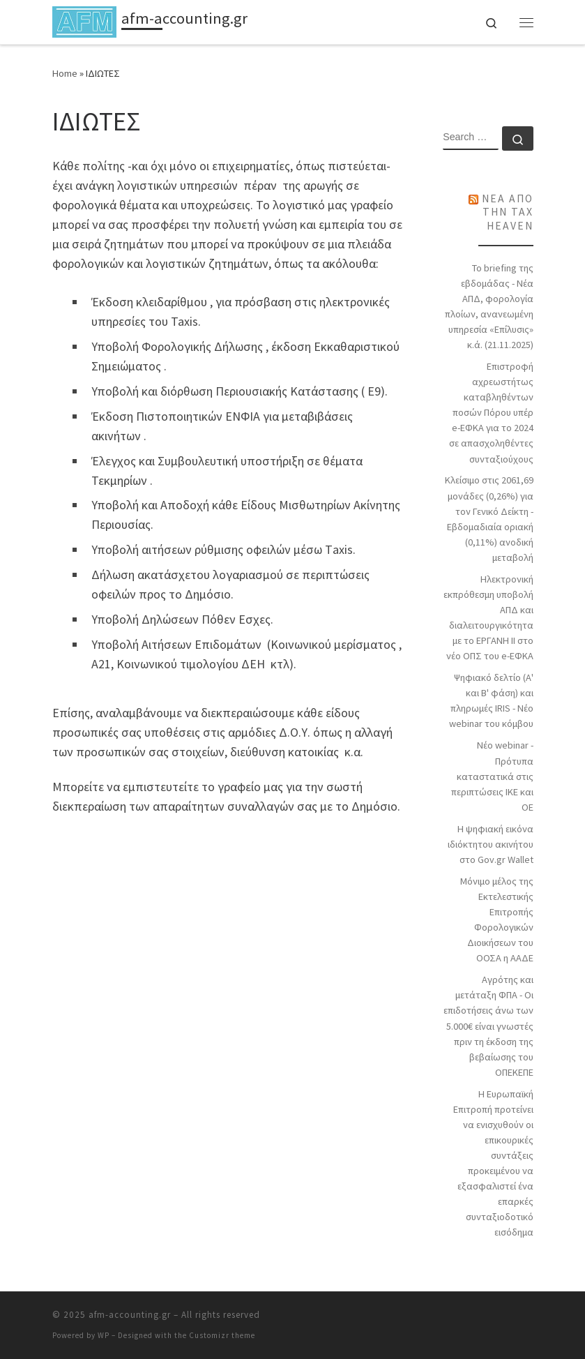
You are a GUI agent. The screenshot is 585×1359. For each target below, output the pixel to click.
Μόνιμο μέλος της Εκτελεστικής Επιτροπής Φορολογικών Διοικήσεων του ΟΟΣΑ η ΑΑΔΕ (496, 919)
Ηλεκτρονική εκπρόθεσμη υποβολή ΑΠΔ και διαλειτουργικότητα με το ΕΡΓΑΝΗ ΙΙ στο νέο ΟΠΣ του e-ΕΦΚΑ (488, 617)
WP (103, 1335)
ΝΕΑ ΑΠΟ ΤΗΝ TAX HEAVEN (507, 212)
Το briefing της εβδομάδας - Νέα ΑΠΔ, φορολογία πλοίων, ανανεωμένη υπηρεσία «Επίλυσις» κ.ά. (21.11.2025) (489, 306)
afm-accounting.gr (130, 1315)
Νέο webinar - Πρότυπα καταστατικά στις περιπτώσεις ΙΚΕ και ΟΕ (492, 776)
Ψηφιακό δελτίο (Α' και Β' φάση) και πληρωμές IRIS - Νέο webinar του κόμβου (491, 700)
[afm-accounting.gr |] (84, 20)
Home (64, 73)
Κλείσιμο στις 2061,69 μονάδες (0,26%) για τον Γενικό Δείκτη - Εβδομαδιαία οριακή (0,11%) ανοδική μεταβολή (489, 518)
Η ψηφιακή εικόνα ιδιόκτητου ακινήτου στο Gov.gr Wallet (490, 844)
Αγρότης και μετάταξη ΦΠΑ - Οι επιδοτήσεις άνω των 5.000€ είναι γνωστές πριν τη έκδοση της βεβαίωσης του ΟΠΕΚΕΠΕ (488, 1025)
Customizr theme (222, 1335)
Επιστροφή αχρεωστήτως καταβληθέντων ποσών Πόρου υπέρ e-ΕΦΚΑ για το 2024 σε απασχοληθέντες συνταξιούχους (491, 412)
